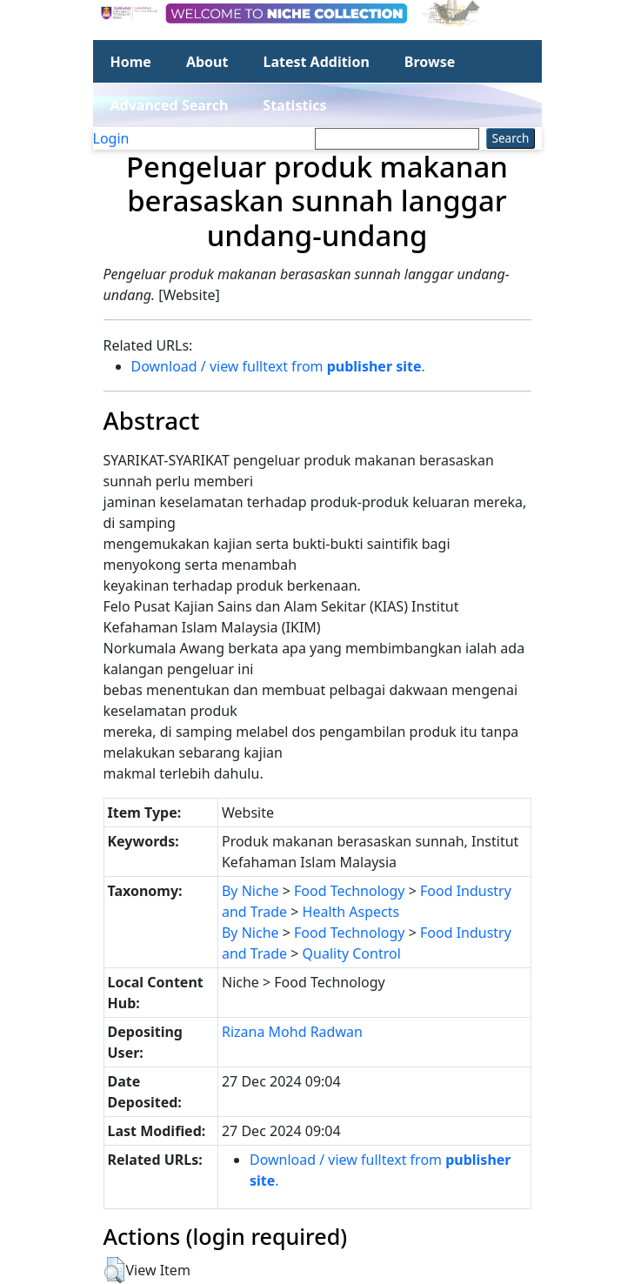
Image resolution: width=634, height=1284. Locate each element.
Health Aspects (351, 911)
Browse (429, 61)
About (207, 61)
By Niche (250, 890)
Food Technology (349, 890)
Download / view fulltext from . (278, 366)
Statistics (294, 105)
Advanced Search (169, 105)
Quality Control (352, 953)
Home (130, 61)
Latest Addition (316, 61)
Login (111, 138)
